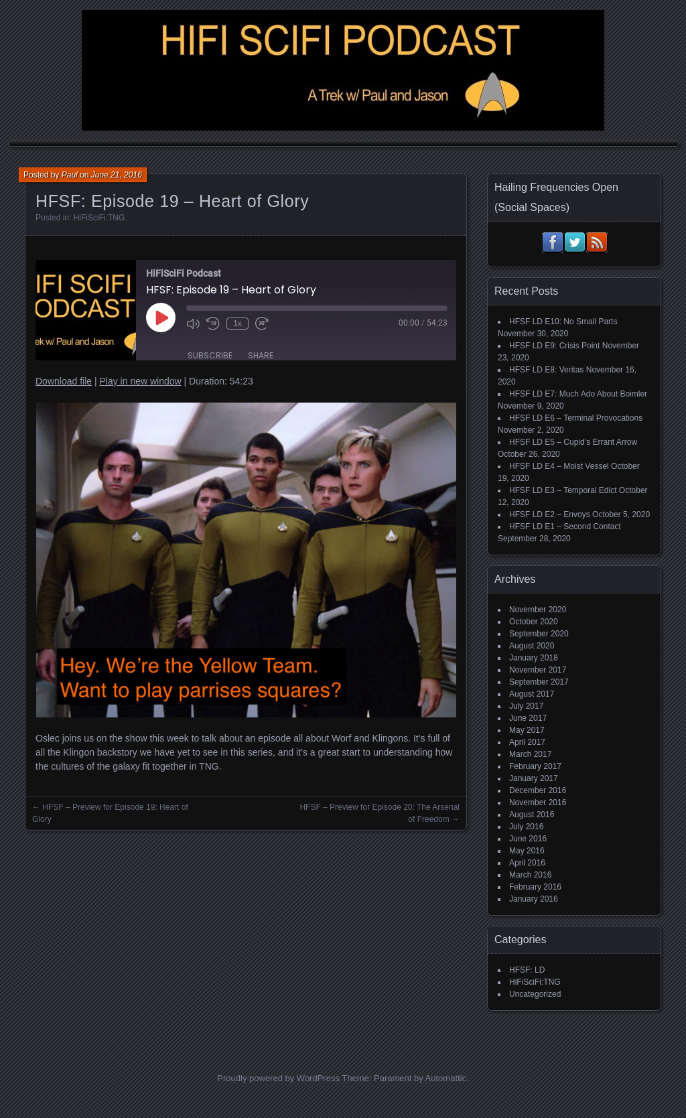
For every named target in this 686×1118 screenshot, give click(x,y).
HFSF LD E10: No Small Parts (563, 321)
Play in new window (140, 381)
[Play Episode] (161, 317)
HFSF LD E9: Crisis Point (554, 345)
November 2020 (537, 609)
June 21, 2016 (116, 175)
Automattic (445, 1078)
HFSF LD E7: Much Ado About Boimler (578, 394)
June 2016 (528, 838)
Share (260, 355)
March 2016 (530, 875)
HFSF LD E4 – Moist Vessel (559, 466)
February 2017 (535, 766)
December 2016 (537, 790)
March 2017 (530, 754)
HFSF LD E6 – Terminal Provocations (575, 418)
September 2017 (539, 682)
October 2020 (533, 621)
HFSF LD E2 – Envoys (549, 514)
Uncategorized (535, 994)
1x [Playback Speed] (237, 323)
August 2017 (531, 694)
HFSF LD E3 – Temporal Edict (563, 490)
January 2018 (533, 657)
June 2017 (528, 718)
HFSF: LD (527, 970)
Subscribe (210, 355)
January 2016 (533, 899)
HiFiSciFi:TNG (99, 217)
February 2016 (535, 887)
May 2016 (527, 850)
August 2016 (531, 814)
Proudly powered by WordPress (278, 1078)
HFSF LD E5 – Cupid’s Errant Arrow (573, 442)
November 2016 (537, 802)
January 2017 (533, 778)
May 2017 (527, 730)
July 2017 (526, 706)
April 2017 (527, 742)
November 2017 (537, 670)
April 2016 (527, 862)
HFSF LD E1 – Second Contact (565, 526)
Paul (70, 175)
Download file (64, 381)
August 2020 (531, 645)
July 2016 (526, 826)
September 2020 (539, 633)
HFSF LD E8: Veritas (546, 369)
